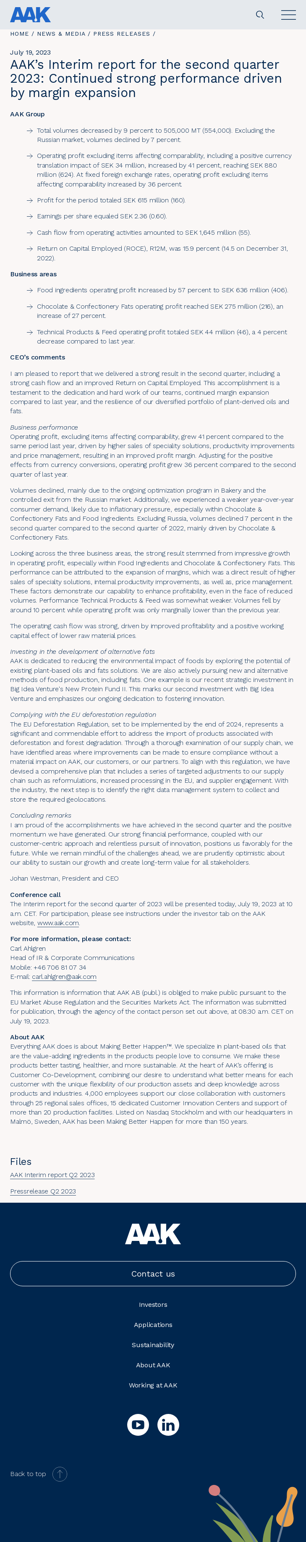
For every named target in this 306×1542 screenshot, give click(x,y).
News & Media (61, 33)
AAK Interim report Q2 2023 (52, 1175)
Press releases (121, 33)
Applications (153, 1325)
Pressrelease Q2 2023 (43, 1191)
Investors (153, 1305)
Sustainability (153, 1345)
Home (19, 33)
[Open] (288, 15)
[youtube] (138, 1425)
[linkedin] (168, 1425)
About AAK (153, 1365)
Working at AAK (153, 1385)
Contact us (153, 1274)
